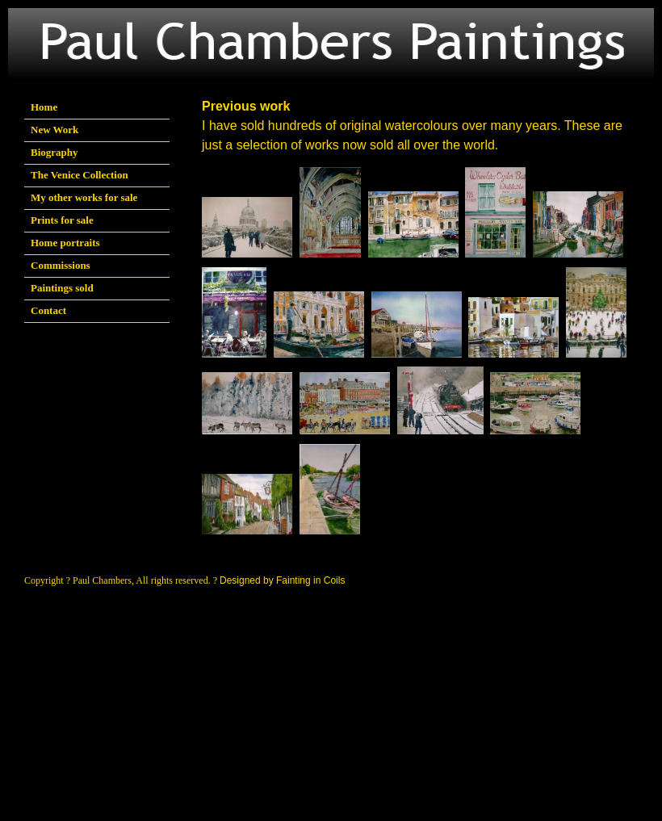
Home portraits (65, 243)
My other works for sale (84, 197)
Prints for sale (62, 220)
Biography (54, 152)
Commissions (60, 265)
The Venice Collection (79, 175)
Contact (48, 310)
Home (44, 107)
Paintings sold (62, 288)
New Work (54, 130)
